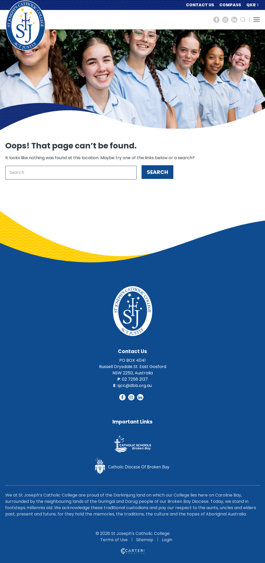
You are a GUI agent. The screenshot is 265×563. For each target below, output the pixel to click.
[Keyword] (71, 172)
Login (167, 540)
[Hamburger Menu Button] (256, 19)
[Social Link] (216, 20)
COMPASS (230, 5)
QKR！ (253, 5)
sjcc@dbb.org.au (134, 386)
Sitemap (144, 540)
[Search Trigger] (243, 20)
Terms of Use (114, 540)
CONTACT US (200, 5)
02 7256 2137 (135, 379)
